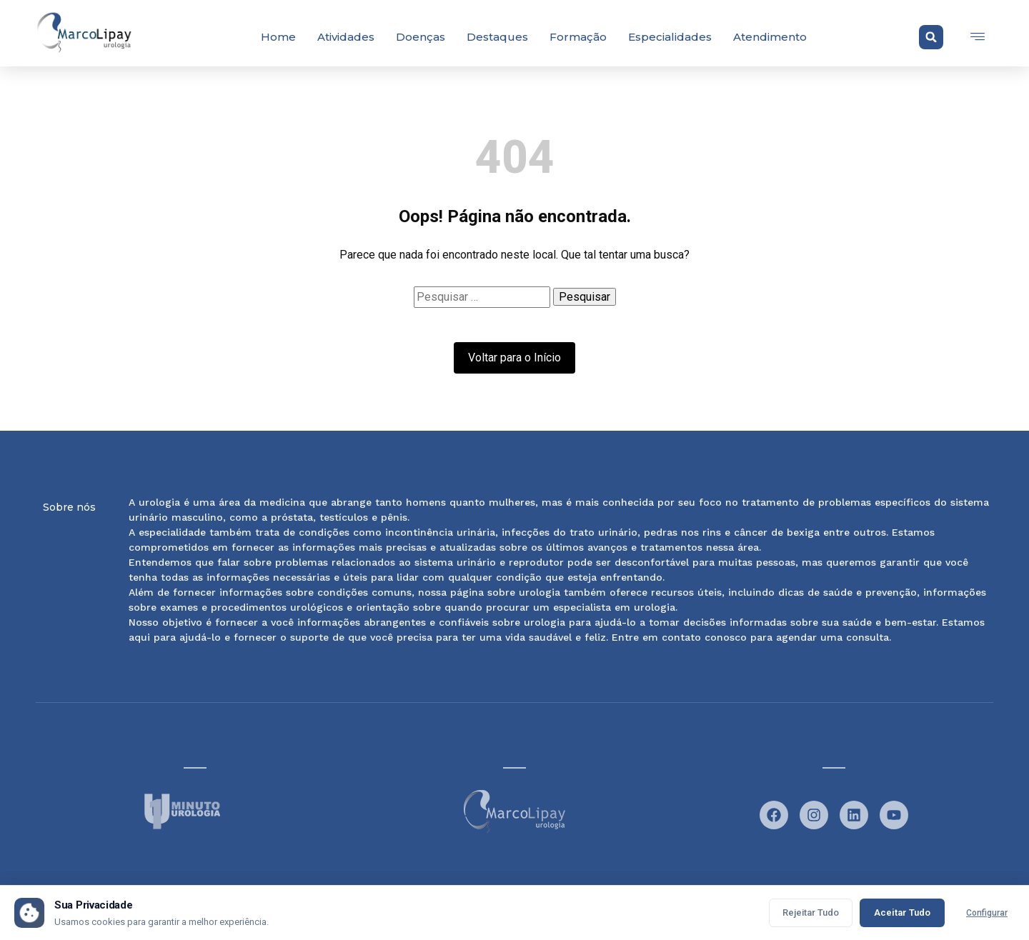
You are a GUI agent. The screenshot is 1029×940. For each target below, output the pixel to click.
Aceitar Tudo (902, 912)
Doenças (420, 37)
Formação (578, 37)
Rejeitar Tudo (810, 912)
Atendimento (770, 37)
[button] (931, 37)
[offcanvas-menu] (978, 37)
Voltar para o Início (514, 357)
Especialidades (670, 37)
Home (278, 37)
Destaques (497, 37)
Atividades (345, 37)
